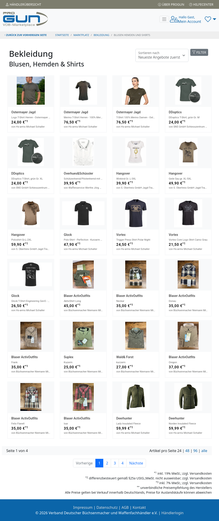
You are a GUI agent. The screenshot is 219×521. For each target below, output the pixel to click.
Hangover (123, 173)
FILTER (199, 52)
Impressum (83, 507)
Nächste (136, 463)
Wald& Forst (125, 357)
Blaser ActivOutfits (77, 296)
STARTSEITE (62, 35)
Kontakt (139, 507)
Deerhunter (124, 418)
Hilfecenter (201, 4)
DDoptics (175, 112)
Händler (23, 4)
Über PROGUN (171, 4)
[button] (210, 19)
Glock (68, 235)
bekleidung (101, 35)
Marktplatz (81, 35)
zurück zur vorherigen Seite (26, 35)
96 (195, 450)
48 (187, 450)
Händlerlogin (172, 512)
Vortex (121, 235)
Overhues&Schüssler (78, 173)
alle (204, 450)
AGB (125, 507)
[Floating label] (161, 55)
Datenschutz (107, 507)
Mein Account (189, 19)
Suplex (68, 357)
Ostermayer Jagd (23, 112)
